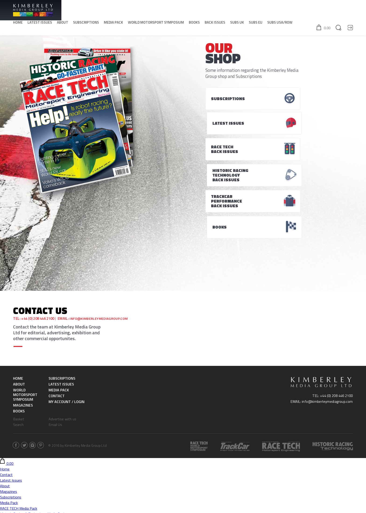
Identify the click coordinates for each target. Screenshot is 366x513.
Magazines (23, 328)
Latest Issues (40, 23)
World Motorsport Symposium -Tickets (31, 448)
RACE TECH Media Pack (18, 431)
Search (18, 348)
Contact (57, 319)
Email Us (55, 348)
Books (194, 23)
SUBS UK (237, 23)
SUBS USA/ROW (279, 23)
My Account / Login (66, 325)
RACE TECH (9, 471)
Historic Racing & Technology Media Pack (32, 437)
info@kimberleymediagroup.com (100, 242)
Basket (18, 342)
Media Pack (113, 23)
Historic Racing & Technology (23, 476)
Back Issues (215, 23)
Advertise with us (62, 342)
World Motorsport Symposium (156, 23)
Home (18, 23)
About (62, 23)
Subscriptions (86, 23)
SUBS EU (255, 23)
